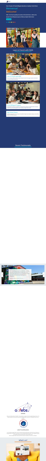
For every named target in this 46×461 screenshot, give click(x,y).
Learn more (9, 19)
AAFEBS (23, 413)
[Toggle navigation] (39, 1)
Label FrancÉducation (23, 430)
